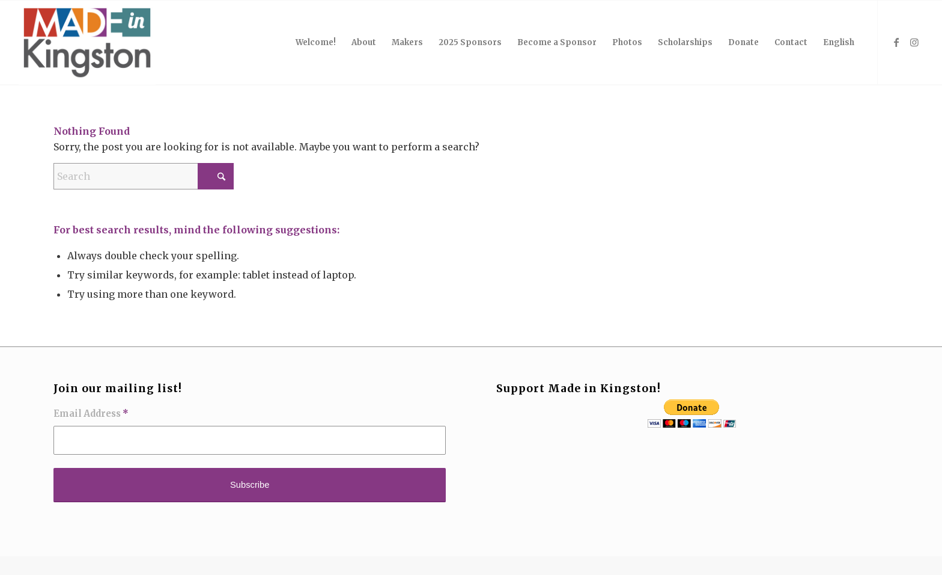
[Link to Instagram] (914, 42)
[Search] (143, 176)
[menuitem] (316, 43)
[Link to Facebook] (896, 42)
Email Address (91, 413)
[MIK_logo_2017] (87, 43)
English (838, 42)
